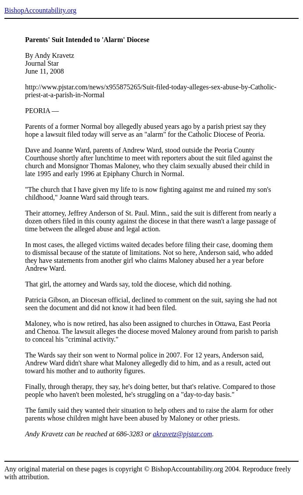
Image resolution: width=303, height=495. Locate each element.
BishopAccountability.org (40, 10)
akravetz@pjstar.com (182, 434)
